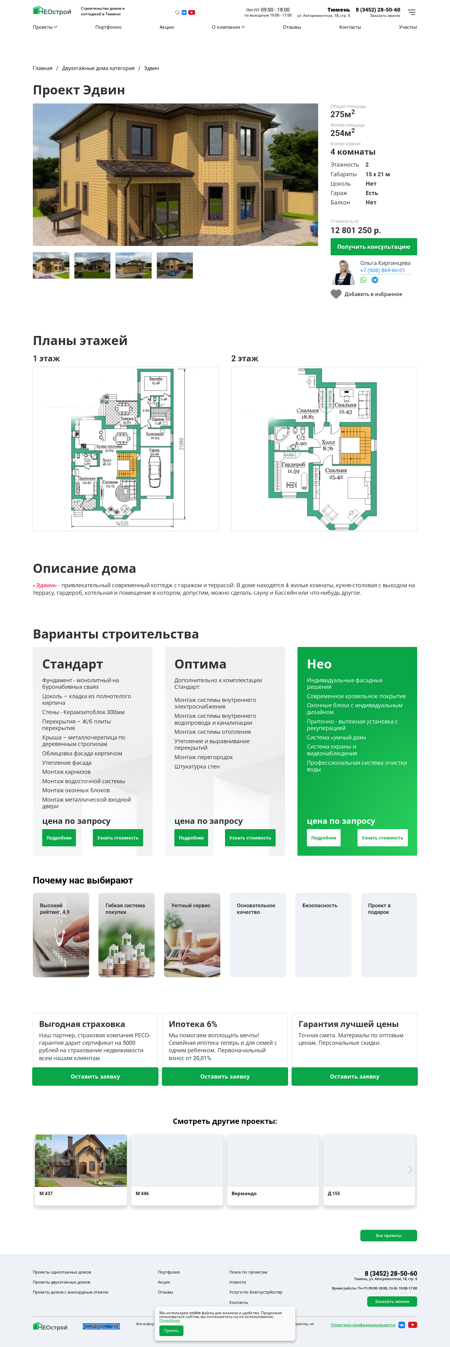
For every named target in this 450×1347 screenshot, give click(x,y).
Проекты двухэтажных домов (61, 1281)
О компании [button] (228, 27)
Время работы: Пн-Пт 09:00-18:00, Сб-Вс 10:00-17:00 (374, 1288)
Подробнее (59, 838)
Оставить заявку (95, 1076)
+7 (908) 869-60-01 (382, 270)
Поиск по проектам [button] (248, 1271)
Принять (171, 1331)
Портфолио (108, 27)
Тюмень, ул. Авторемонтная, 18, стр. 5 (385, 1279)
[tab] (51, 265)
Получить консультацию (373, 246)
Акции (167, 27)
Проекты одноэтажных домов (62, 1271)
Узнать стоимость (118, 838)
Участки (408, 27)
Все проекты (388, 1235)
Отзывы (292, 27)
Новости (237, 1281)
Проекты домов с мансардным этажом (70, 1291)
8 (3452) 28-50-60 (378, 9)
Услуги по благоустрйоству (255, 1291)
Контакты (350, 27)
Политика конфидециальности (363, 1324)
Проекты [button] (45, 27)
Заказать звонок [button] (385, 16)
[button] (177, 12)
